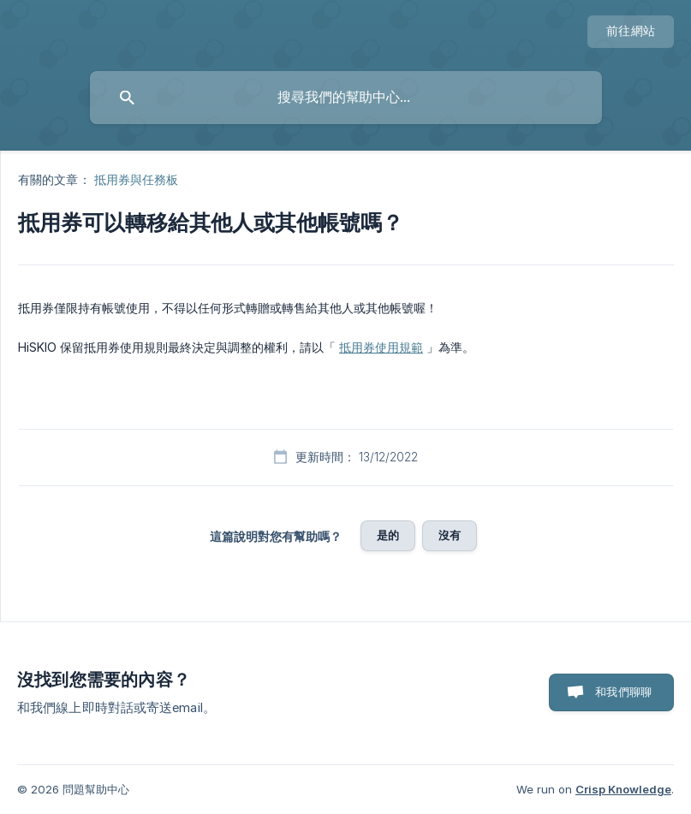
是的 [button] (388, 535)
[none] (630, 31)
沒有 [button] (449, 535)
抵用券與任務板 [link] (136, 179)
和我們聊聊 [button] (623, 691)
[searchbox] (346, 97)
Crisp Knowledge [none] (623, 789)
